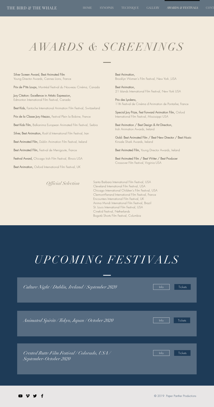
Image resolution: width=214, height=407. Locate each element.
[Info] (161, 287)
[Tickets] (182, 287)
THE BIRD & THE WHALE (32, 7)
